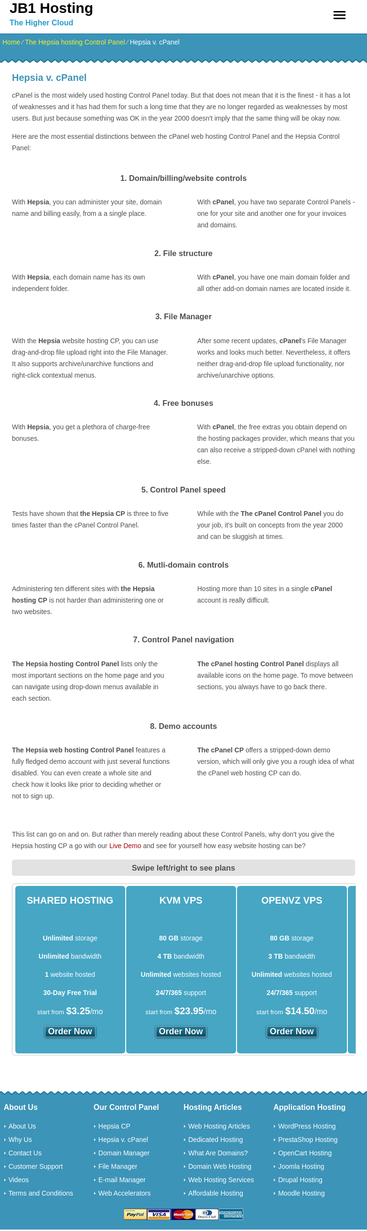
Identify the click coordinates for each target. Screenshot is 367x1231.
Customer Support (36, 1166)
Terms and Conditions (41, 1193)
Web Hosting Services (221, 1180)
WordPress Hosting (306, 1126)
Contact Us (25, 1153)
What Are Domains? (218, 1153)
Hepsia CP (114, 1126)
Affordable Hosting (215, 1193)
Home (11, 42)
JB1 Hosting (51, 8)
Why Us (20, 1139)
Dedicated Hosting (215, 1139)
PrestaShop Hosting (308, 1139)
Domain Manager (124, 1153)
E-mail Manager (122, 1180)
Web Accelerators (124, 1193)
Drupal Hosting (300, 1180)
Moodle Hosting (301, 1193)
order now (70, 1031)
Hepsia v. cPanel (123, 1139)
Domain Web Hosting (219, 1166)
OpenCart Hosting (305, 1153)
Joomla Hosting (301, 1166)
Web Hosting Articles (219, 1126)
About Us (22, 1126)
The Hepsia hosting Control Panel (75, 42)
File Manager (118, 1166)
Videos (19, 1180)
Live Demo (125, 846)
